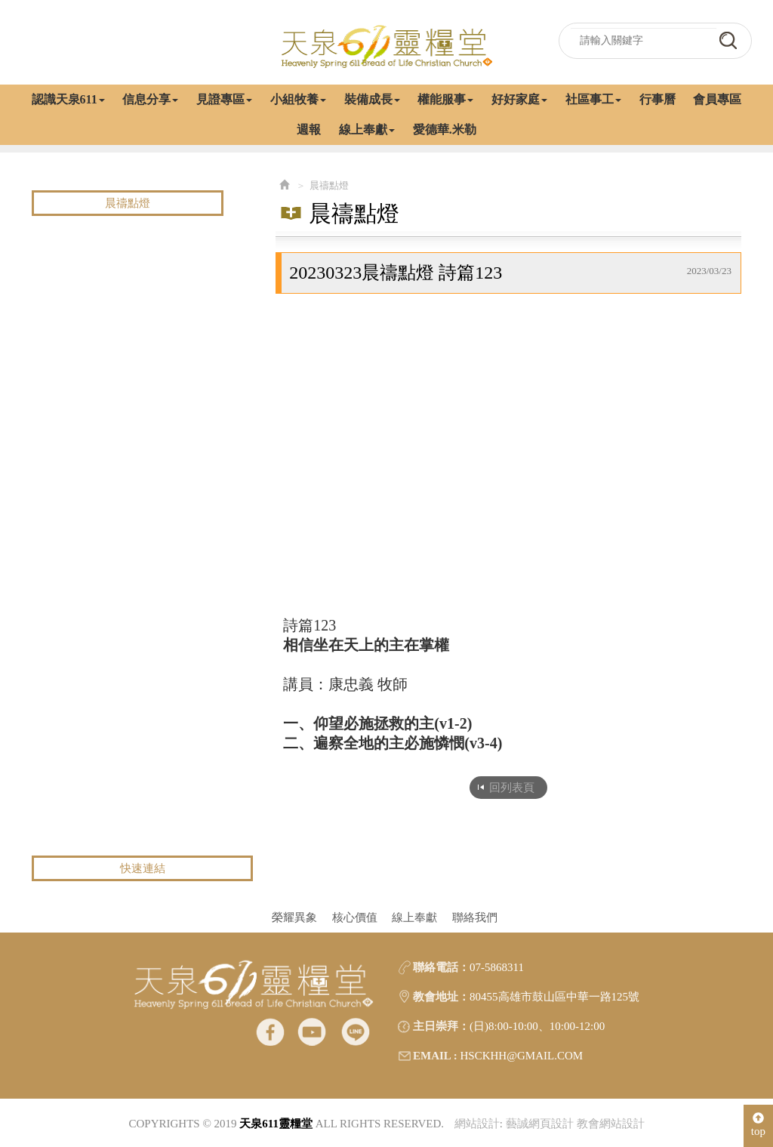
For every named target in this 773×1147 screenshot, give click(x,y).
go (728, 40)
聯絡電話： (441, 967)
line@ (355, 1031)
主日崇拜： (441, 1026)
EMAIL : (435, 1056)
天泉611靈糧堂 (386, 45)
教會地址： (441, 997)
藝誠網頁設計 (540, 1124)
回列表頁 (511, 788)
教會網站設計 (611, 1124)
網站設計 (477, 1124)
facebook (270, 1031)
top (758, 1124)
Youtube (312, 1031)
